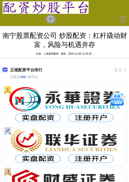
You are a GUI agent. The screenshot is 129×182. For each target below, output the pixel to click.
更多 (120, 70)
